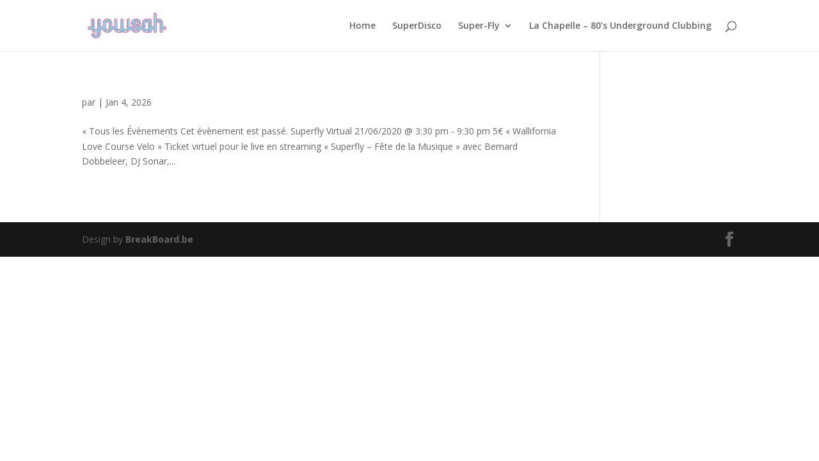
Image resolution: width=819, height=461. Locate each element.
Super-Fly (479, 26)
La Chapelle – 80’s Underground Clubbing (620, 26)
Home (362, 26)
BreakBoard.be (159, 239)
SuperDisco (416, 26)
